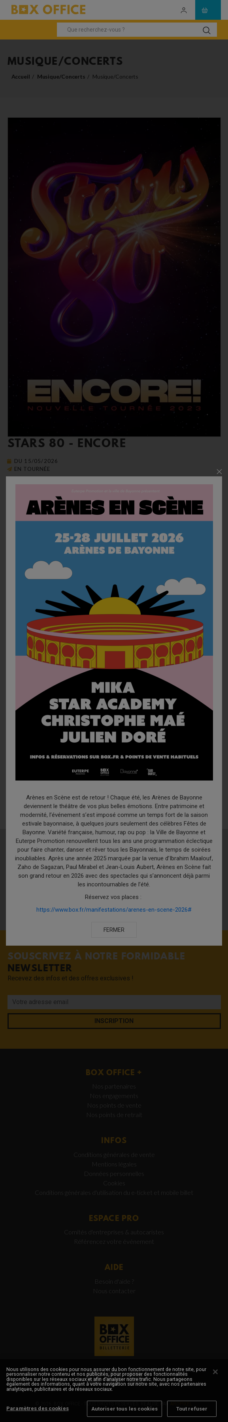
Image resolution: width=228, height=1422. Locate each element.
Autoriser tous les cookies (124, 1413)
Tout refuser (192, 1413)
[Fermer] (215, 1376)
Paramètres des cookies (37, 1413)
